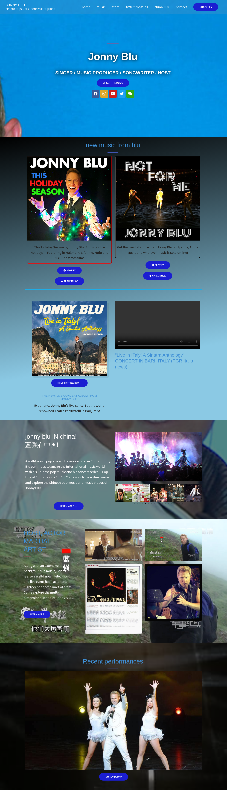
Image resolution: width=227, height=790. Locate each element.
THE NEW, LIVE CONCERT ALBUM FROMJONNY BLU (69, 397)
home (86, 7)
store (115, 7)
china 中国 (162, 7)
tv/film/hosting (137, 7)
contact (181, 7)
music (100, 7)
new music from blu (113, 145)
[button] (205, 7)
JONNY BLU (15, 5)
